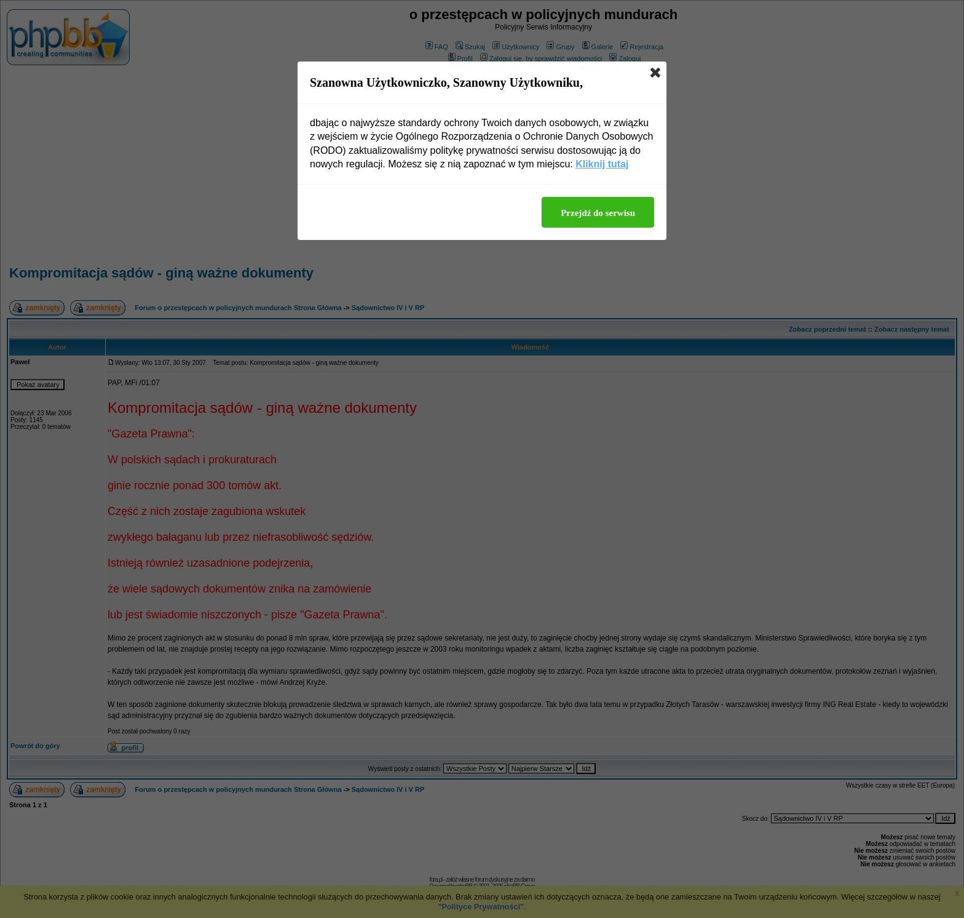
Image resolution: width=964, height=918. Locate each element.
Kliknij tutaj (601, 164)
